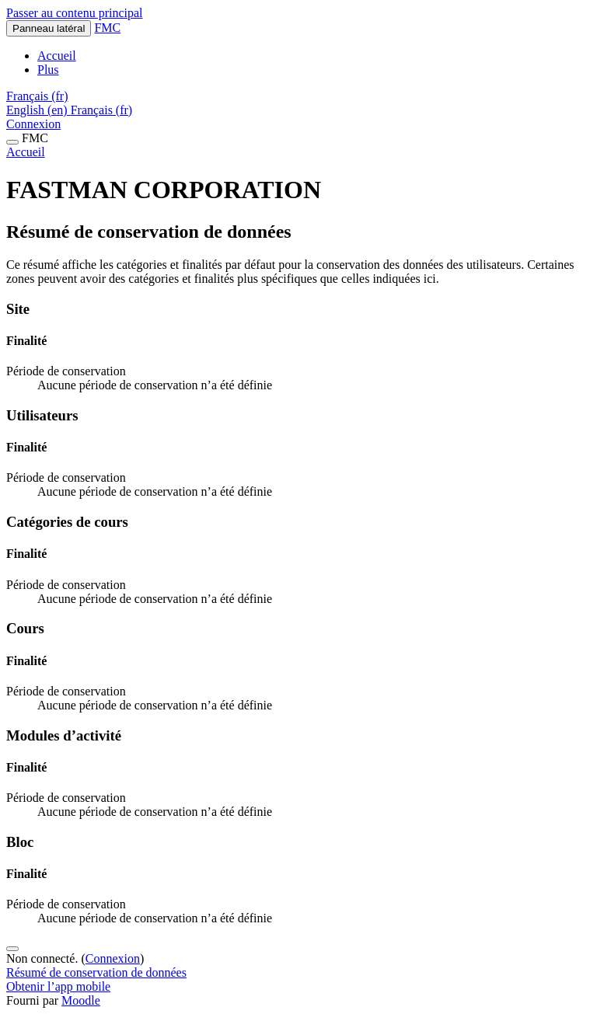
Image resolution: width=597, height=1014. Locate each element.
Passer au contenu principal (74, 12)
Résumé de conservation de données (96, 972)
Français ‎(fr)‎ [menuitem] (102, 110)
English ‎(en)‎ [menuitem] (38, 110)
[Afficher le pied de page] (12, 948)
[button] (37, 96)
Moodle (80, 1000)
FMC (107, 27)
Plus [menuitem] (48, 69)
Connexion (33, 124)
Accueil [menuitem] (56, 55)
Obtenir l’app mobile (58, 986)
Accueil (25, 152)
